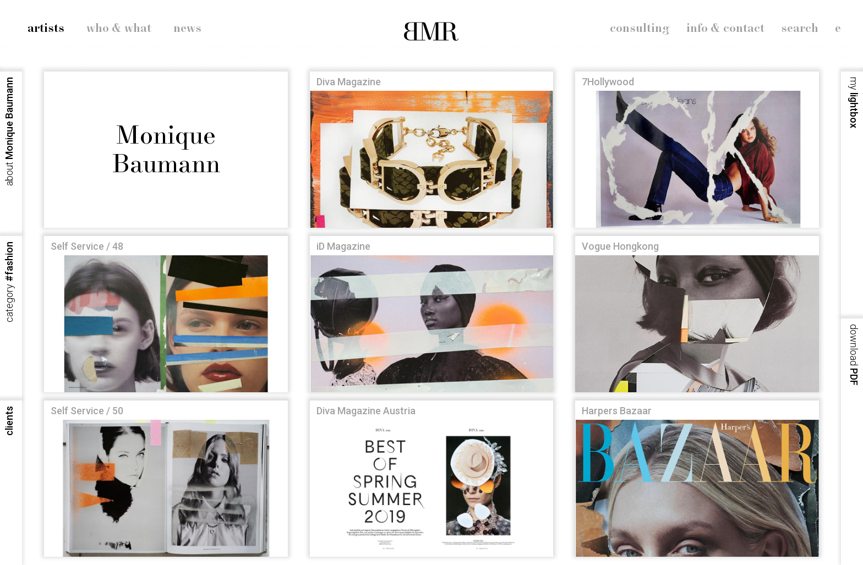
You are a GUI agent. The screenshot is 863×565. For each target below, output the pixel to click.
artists (46, 28)
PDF (854, 355)
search (799, 28)
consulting (640, 28)
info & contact (725, 28)
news (187, 28)
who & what (118, 28)
